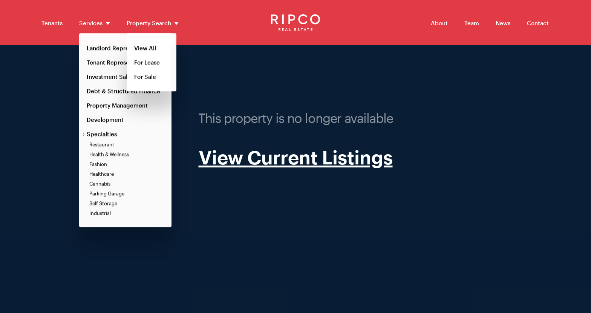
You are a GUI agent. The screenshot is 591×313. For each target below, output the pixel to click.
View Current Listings (296, 157)
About (439, 23)
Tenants (52, 23)
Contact (538, 23)
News (503, 23)
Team (471, 23)
